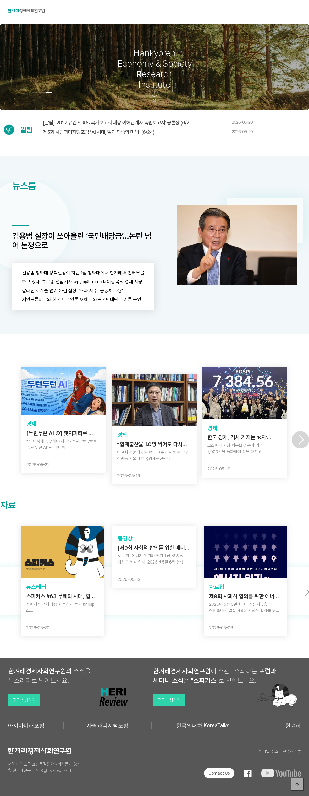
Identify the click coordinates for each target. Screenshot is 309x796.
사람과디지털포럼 (108, 725)
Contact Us (219, 773)
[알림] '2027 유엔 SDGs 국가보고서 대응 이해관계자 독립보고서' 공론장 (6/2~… (148, 123)
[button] (34, 92)
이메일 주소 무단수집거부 (280, 751)
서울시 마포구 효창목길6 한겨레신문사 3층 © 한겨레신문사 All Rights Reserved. (44, 767)
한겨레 (293, 725)
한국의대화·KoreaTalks (202, 725)
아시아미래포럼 (26, 725)
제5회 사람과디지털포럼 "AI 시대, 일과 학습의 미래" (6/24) (148, 132)
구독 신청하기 (24, 700)
